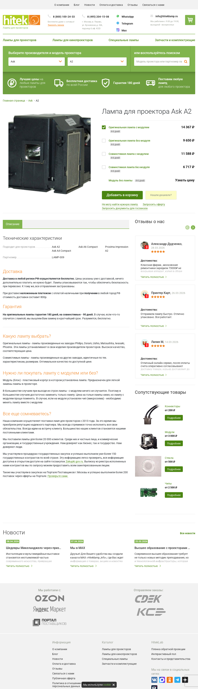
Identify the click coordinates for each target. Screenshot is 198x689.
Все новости (187, 533)
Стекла (169, 457)
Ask (30, 100)
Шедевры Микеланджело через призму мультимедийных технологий (34, 548)
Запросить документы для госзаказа (125, 208)
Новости (89, 4)
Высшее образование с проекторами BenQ (162, 548)
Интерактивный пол (163, 654)
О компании (61, 4)
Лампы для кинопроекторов (72, 40)
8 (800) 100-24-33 (64, 16)
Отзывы (133, 4)
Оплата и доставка (111, 4)
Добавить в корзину (122, 195)
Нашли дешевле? (161, 195)
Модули (169, 432)
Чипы (168, 483)
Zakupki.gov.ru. (75, 461)
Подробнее (174, 417)
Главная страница (14, 100)
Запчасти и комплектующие (175, 40)
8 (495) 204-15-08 (98, 16)
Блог (77, 4)
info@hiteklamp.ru (166, 16)
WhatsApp (128, 16)
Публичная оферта (63, 678)
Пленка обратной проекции (168, 649)
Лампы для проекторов (19, 40)
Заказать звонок (56, 25)
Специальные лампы (124, 40)
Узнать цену (184, 180)
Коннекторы (172, 406)
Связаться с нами (153, 4)
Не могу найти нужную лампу (120, 204)
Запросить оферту (154, 204)
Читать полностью (154, 276)
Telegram (127, 23)
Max (124, 30)
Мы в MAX (77, 548)
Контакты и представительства (170, 658)
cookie (107, 684)
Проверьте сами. (58, 476)
